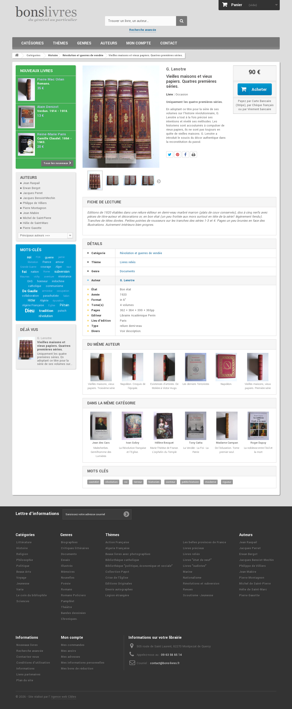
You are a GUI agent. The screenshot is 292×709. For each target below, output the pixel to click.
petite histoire (190, 482)
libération (33, 262)
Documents (127, 271)
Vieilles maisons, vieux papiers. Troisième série (101, 386)
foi (24, 271)
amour (60, 262)
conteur (170, 482)
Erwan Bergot (31, 188)
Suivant (158, 181)
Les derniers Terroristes (195, 384)
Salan (66, 296)
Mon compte (138, 43)
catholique (34, 286)
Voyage (21, 578)
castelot (94, 482)
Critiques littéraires (75, 548)
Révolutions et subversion (201, 584)
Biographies (69, 542)
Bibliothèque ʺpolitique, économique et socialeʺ (139, 566)
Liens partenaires (28, 675)
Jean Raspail (31, 183)
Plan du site (24, 680)
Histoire (22, 548)
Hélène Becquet (164, 443)
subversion (62, 271)
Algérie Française (33, 305)
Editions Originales (118, 584)
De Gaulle (29, 291)
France (47, 262)
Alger (59, 267)
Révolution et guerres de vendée (141, 253)
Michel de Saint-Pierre (37, 218)
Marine (187, 572)
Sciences (22, 601)
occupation (63, 291)
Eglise (51, 305)
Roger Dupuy (258, 443)
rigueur (227, 482)
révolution (46, 316)
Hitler (31, 300)
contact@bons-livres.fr (165, 663)
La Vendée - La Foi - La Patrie (196, 450)
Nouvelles (67, 578)
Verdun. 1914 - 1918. (52, 111)
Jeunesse (22, 584)
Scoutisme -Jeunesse (198, 595)
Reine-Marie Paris (51, 134)
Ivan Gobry (132, 443)
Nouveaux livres (36, 70)
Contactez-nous (27, 657)
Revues (188, 590)
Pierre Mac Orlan (50, 79)
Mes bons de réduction (77, 669)
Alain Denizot (47, 106)
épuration (58, 301)
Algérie (44, 301)
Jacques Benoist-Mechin (39, 198)
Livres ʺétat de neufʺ (197, 560)
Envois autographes (119, 590)
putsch (62, 311)
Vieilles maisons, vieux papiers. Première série (258, 386)
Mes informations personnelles (82, 663)
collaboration (30, 296)
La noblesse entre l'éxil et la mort (258, 450)
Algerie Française (117, 548)
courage (46, 267)
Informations (25, 669)
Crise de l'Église (116, 578)
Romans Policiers (73, 595)
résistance (64, 276)
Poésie (66, 584)
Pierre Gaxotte (32, 228)
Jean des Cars (101, 443)
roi (29, 257)
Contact (168, 43)
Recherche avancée (142, 30)
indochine (58, 281)
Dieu (29, 310)
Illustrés (67, 566)
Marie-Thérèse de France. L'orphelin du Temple (164, 450)
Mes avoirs (68, 651)
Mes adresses (70, 657)
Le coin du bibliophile (31, 595)
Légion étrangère (117, 595)
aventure (49, 277)
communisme (54, 286)
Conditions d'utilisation (33, 663)
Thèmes (60, 43)
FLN (38, 257)
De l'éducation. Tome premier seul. (227, 450)
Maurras (24, 277)
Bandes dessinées (73, 613)
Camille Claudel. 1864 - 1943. (54, 140)
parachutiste (51, 296)
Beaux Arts (23, 572)
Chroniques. (69, 619)
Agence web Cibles (63, 697)
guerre (49, 257)
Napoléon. (226, 384)
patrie (61, 257)
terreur (138, 482)
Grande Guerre (28, 267)
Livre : (170, 94)
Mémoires (68, 572)
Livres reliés (128, 262)
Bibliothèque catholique (122, 560)
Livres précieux (193, 548)
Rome (46, 272)
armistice (47, 291)
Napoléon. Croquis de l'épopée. (132, 386)
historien (153, 482)
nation (35, 272)
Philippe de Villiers (35, 203)
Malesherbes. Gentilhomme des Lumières (101, 452)
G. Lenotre (44, 338)
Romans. (43, 83)
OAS (30, 281)
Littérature (24, 542)
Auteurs (108, 43)
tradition (46, 310)
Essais (65, 560)
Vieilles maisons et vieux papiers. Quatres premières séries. (53, 346)
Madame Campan (227, 443)
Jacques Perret (33, 193)
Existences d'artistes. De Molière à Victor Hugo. (164, 386)
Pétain (64, 305)
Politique (22, 566)
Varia (19, 590)
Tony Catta (195, 443)
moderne (210, 482)
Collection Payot (117, 572)
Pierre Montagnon (34, 208)
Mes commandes (72, 645)
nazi (68, 267)
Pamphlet (67, 601)
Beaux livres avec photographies (127, 554)
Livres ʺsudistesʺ (194, 566)
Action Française (117, 542)
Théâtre (66, 607)
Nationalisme (192, 578)
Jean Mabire (31, 213)
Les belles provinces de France (204, 542)
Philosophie (24, 560)
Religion (22, 554)
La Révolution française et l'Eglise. (132, 450)
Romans (66, 590)
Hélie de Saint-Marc (35, 223)
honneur (42, 281)
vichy (37, 277)
